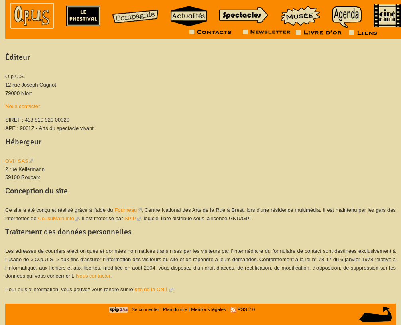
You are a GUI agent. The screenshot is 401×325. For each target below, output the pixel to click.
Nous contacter (22, 106)
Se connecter (145, 309)
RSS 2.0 (242, 309)
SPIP (130, 218)
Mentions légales (208, 309)
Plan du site (175, 309)
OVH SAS (16, 161)
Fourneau (126, 210)
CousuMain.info (56, 218)
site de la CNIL (151, 289)
